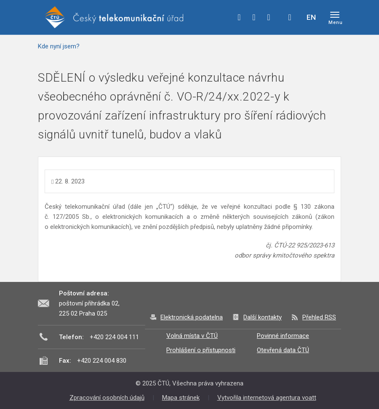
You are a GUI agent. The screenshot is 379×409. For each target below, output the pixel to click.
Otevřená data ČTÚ (283, 350)
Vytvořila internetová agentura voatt (266, 397)
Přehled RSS (319, 317)
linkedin (268, 17)
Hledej (290, 17)
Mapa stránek (181, 397)
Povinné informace (283, 336)
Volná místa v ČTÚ (192, 336)
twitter (254, 17)
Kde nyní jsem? (59, 46)
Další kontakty (262, 317)
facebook (239, 17)
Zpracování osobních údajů (106, 397)
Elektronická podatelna (191, 317)
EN (311, 17)
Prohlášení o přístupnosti (200, 350)
